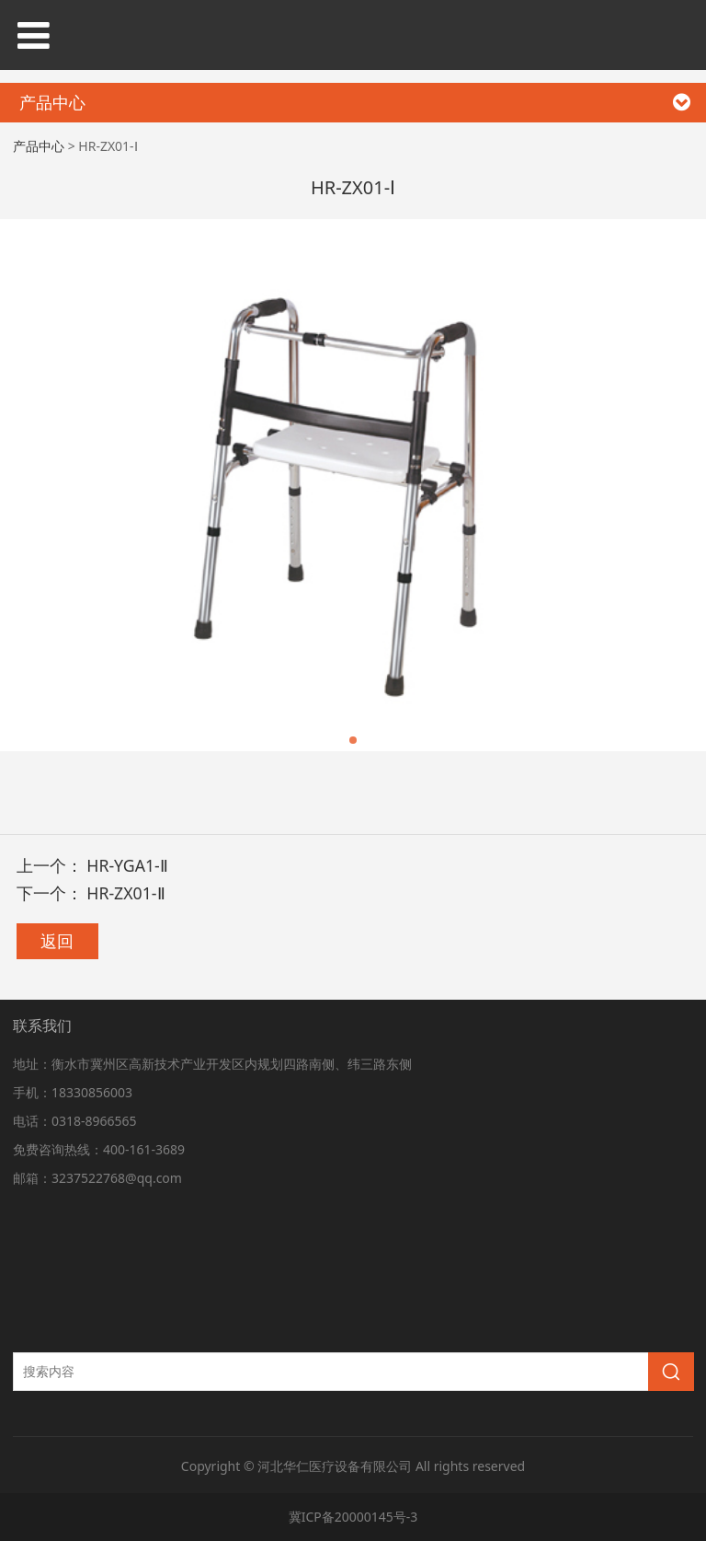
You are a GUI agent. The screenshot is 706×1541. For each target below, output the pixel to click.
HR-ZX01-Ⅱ (125, 893)
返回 (57, 941)
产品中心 (38, 146)
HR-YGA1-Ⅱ (126, 865)
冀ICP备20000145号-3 (353, 1516)
